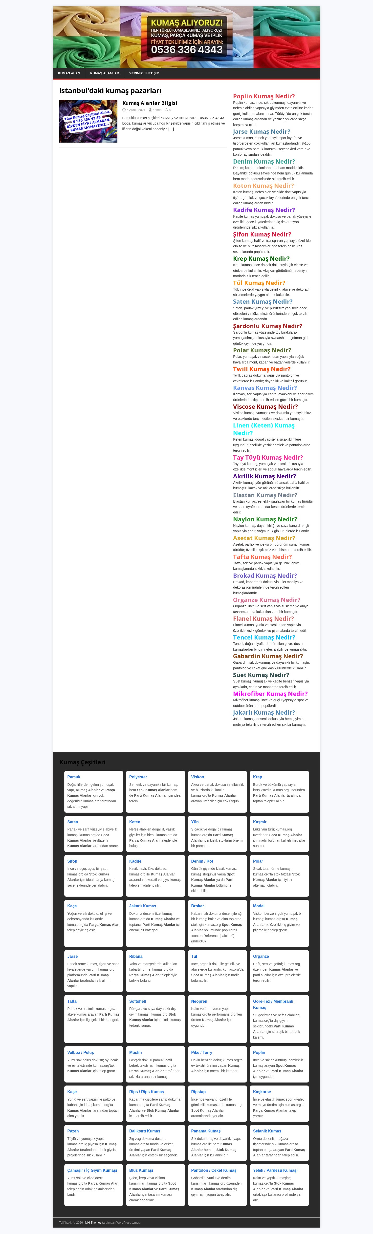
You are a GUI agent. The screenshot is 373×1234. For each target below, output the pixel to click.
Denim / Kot (202, 861)
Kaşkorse (262, 1092)
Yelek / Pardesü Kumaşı (275, 1171)
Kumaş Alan (69, 73)
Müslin (135, 1053)
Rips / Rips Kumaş (146, 1092)
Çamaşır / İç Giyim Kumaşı (92, 1171)
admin (157, 110)
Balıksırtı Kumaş (144, 1131)
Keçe (72, 906)
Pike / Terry (201, 1053)
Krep (257, 777)
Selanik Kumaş (267, 1131)
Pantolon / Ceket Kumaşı (214, 1171)
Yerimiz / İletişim (147, 73)
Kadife (135, 861)
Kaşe (72, 1092)
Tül (194, 957)
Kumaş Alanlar (106, 73)
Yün (195, 822)
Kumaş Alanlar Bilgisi (149, 103)
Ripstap (198, 1092)
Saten (72, 822)
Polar (258, 861)
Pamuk (73, 777)
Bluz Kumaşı (141, 1171)
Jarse (72, 957)
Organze (261, 957)
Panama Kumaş (206, 1131)
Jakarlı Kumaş (142, 906)
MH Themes (93, 1223)
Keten (134, 822)
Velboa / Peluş (80, 1053)
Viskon (197, 777)
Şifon (72, 861)
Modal (258, 906)
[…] (171, 129)
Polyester (138, 777)
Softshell (137, 1002)
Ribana (135, 957)
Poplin (259, 1053)
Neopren (199, 1002)
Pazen (73, 1131)
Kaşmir (259, 822)
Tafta (72, 1002)
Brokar (197, 906)
